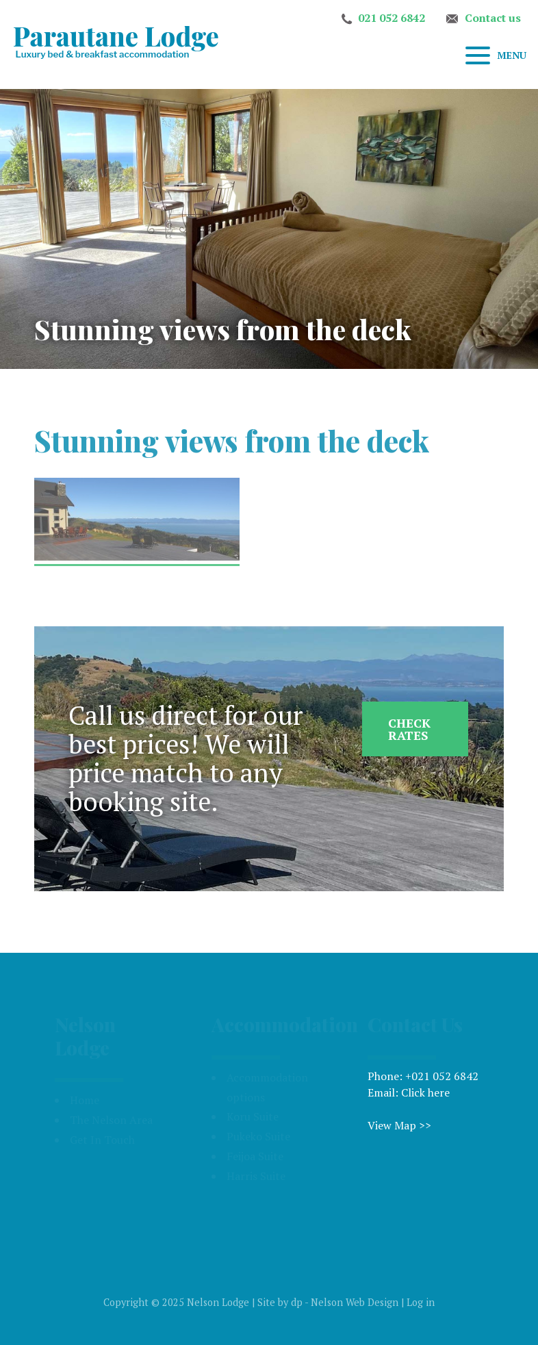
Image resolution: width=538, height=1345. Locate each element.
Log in (421, 1302)
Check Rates (409, 729)
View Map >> (399, 1125)
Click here (425, 1092)
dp (297, 1302)
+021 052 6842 (441, 1076)
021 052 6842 (391, 17)
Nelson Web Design (354, 1302)
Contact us (493, 17)
